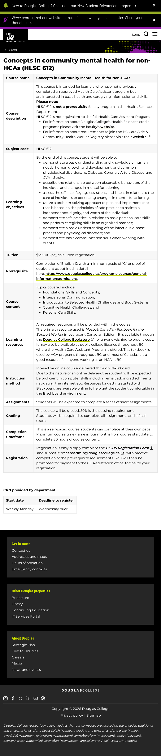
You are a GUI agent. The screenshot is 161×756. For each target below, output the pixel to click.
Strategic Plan (23, 645)
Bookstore (20, 598)
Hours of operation (27, 563)
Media (17, 663)
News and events (26, 670)
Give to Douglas (25, 651)
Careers (18, 657)
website (107, 127)
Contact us (21, 551)
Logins (136, 34)
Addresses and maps (29, 557)
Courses (13, 49)
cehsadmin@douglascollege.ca (93, 453)
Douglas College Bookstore (66, 340)
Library (17, 604)
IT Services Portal (26, 616)
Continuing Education (30, 610)
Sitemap (94, 715)
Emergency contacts (29, 569)
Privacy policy (71, 715)
